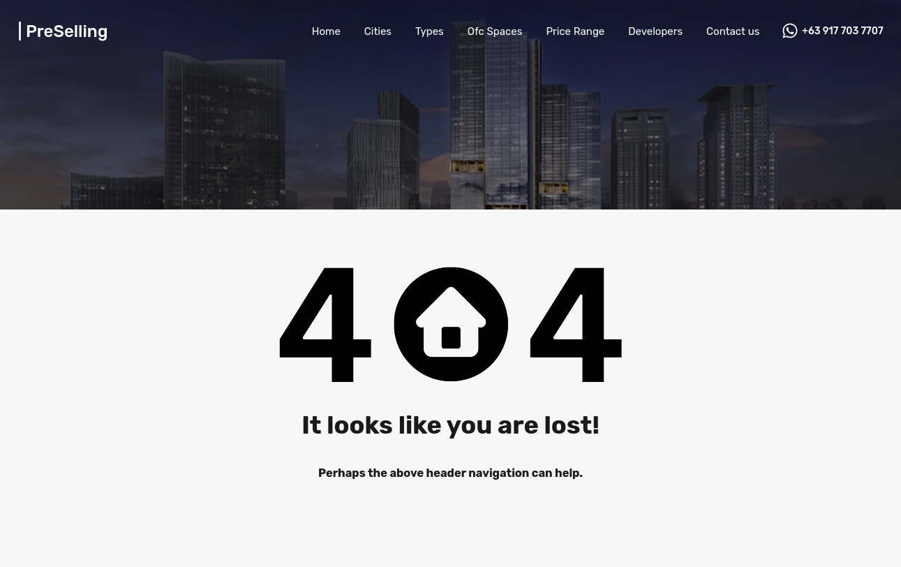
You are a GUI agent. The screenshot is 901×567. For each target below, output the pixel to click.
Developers (655, 31)
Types (429, 31)
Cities (378, 31)
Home (326, 31)
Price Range (575, 31)
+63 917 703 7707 (842, 31)
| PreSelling (63, 31)
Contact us (732, 31)
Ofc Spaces (495, 31)
